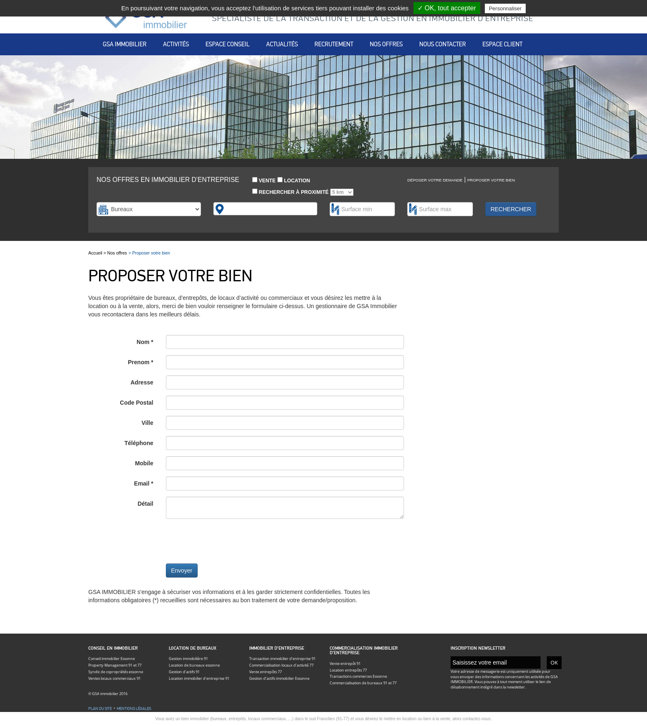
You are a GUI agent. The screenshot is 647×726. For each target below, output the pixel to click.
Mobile (144, 463)
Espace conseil (227, 44)
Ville (147, 423)
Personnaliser (505, 8)
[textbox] (230, 209)
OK (554, 662)
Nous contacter (442, 44)
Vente (264, 180)
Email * (143, 483)
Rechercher (511, 209)
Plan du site (100, 708)
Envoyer (181, 570)
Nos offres (386, 44)
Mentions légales (134, 708)
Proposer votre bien (491, 180)
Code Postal (136, 402)
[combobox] (265, 208)
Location (293, 180)
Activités (176, 44)
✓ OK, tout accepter (447, 8)
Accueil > (97, 252)
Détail (145, 503)
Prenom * (140, 362)
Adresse (141, 382)
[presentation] (228, 541)
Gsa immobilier (124, 44)
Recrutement (333, 44)
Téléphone (138, 443)
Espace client (502, 44)
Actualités (282, 44)
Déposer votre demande (435, 180)
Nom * (145, 342)
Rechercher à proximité (303, 192)
